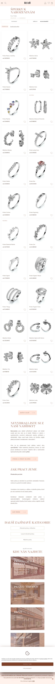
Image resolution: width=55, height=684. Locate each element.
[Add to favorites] (25, 59)
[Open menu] (2, 3)
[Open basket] (52, 3)
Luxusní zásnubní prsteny (27, 534)
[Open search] (5, 3)
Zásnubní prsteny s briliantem (27, 528)
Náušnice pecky (27, 539)
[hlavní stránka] (27, 4)
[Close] (53, 679)
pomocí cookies (43, 658)
